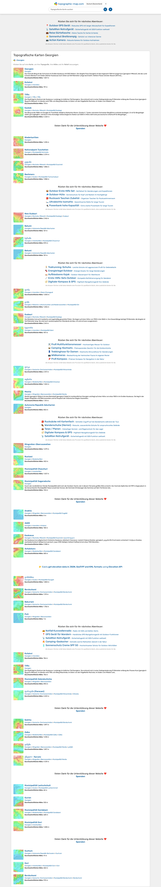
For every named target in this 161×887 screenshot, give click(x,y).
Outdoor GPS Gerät (59, 25)
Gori (27, 863)
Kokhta (28, 720)
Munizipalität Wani (47, 330)
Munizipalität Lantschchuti (38, 785)
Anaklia (28, 511)
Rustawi (29, 456)
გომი (27, 302)
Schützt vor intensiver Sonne (89, 37)
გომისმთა (29, 577)
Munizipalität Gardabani (52, 551)
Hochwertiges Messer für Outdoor (96, 345)
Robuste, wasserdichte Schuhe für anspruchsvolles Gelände (96, 425)
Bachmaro (29, 174)
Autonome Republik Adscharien (44, 228)
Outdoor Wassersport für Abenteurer (85, 275)
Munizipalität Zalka (50, 735)
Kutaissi (28, 82)
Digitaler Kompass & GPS (62, 281)
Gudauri (66, 216)
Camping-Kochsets (62, 347)
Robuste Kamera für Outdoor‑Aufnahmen (83, 40)
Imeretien (36, 85)
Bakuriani (29, 602)
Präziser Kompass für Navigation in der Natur (86, 359)
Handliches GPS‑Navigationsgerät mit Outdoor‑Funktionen (96, 635)
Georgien (29, 69)
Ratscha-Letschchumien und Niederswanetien (49, 305)
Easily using (82, 566)
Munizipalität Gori (33, 822)
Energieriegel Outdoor (60, 270)
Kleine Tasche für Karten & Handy (85, 33)
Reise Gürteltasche (59, 32)
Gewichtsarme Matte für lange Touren (89, 202)
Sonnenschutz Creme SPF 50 (62, 645)
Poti (27, 614)
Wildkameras (58, 355)
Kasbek (28, 108)
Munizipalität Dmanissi (52, 382)
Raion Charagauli (47, 292)
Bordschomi (30, 589)
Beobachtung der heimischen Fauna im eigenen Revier (88, 355)
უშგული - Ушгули (33, 757)
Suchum (29, 851)
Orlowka (76, 694)
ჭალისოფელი (69, 538)
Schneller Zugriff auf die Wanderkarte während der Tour (97, 422)
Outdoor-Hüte (57, 194)
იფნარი (28, 379)
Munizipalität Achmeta (40, 152)
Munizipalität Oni (73, 305)
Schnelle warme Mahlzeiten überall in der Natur (88, 642)
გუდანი (28, 162)
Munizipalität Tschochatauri (48, 177)
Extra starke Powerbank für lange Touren (97, 206)
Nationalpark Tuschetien (36, 150)
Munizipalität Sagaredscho (38, 481)
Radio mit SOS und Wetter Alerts (85, 631)
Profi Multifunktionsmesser (66, 344)
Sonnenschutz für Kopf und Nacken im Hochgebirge (86, 195)
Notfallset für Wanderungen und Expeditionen (94, 191)
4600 (27, 523)
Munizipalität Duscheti (54, 165)
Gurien (35, 177)
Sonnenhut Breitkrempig (63, 36)
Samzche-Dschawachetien (42, 370)
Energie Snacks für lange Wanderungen (89, 271)
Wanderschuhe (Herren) (58, 425)
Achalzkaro (30, 548)
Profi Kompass (59, 358)
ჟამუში (28, 744)
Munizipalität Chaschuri (51, 241)
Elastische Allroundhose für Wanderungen (96, 352)
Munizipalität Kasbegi (54, 110)
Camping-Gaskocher (57, 641)
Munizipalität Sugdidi (60, 513)
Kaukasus (29, 535)
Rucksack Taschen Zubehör (64, 198)
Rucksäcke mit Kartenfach (59, 421)
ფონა (27, 290)
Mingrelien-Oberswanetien (42, 394)
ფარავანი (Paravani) (34, 691)
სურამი (28, 238)
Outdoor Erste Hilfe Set (62, 190)
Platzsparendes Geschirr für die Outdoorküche (92, 348)
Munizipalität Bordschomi (63, 592)
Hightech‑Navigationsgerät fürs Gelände (93, 282)
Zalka (27, 732)
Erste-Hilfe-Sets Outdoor (62, 278)
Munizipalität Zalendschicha (38, 679)
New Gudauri (31, 213)
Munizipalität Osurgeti (46, 580)
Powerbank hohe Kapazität (64, 205)
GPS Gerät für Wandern (58, 634)
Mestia (28, 391)
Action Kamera (57, 40)
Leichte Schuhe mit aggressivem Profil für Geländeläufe (94, 267)
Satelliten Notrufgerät (61, 29)
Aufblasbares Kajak (59, 274)
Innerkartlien (37, 241)
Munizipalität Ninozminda (63, 370)
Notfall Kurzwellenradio (58, 630)
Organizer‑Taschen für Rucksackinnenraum (98, 198)
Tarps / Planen (53, 428)
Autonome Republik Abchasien (43, 853)
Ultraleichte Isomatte (61, 201)
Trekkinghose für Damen (64, 351)
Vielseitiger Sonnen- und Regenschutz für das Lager (82, 429)
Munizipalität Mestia (60, 394)
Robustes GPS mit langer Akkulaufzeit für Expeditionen (93, 26)
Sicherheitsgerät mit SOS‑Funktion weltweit (92, 29)
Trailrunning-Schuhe (59, 267)
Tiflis (27, 94)
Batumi (28, 226)
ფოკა (27, 367)
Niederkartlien (31, 137)
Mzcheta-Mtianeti (39, 110)
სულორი (29, 328)
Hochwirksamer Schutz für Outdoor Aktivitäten (98, 645)
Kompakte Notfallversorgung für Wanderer (94, 278)
